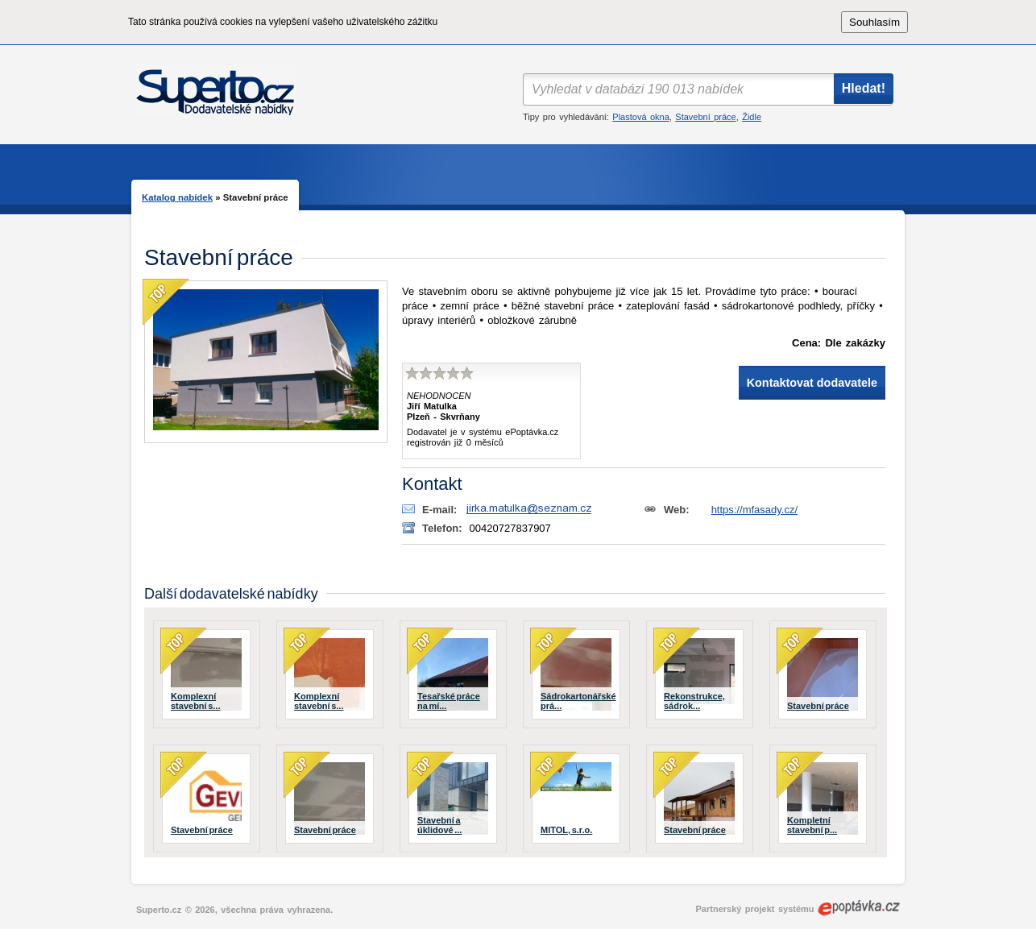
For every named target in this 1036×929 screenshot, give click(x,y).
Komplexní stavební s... (195, 701)
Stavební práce (705, 117)
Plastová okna (640, 117)
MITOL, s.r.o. (566, 830)
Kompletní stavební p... (812, 825)
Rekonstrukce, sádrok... (694, 701)
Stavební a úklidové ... (439, 825)
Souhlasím (874, 22)
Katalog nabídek (177, 197)
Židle (751, 117)
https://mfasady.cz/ (754, 510)
